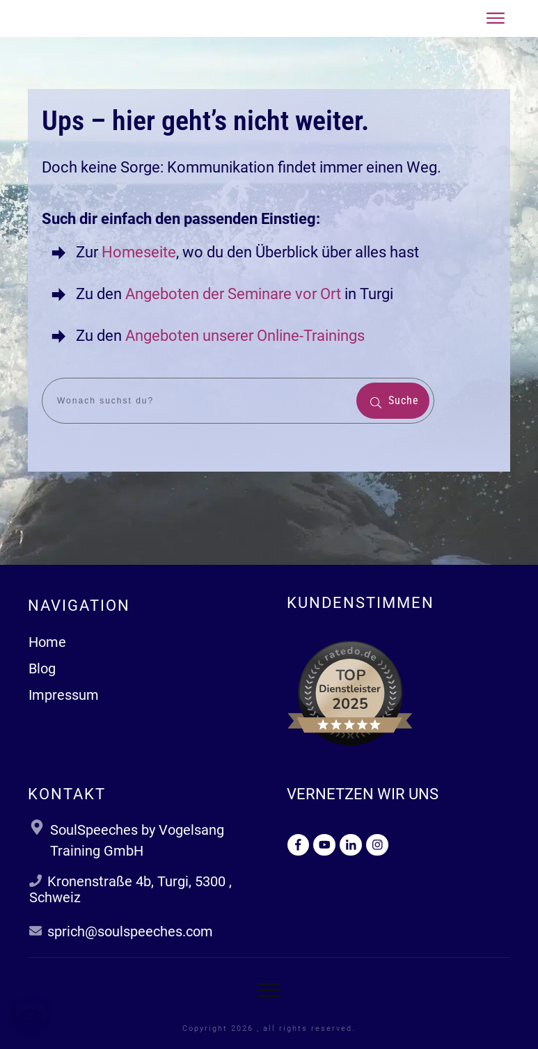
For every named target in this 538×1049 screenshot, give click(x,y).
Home (47, 642)
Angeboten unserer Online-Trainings (245, 335)
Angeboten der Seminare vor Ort (233, 294)
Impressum (64, 695)
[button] (30, 1018)
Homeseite (137, 252)
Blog (42, 668)
